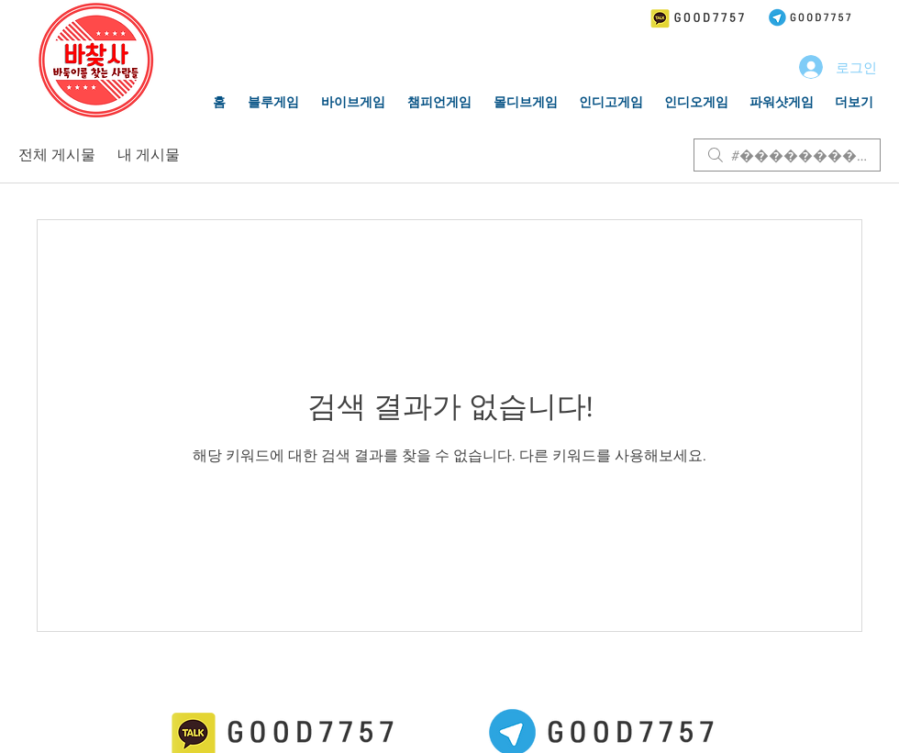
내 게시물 (148, 154)
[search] (787, 155)
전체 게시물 (56, 154)
